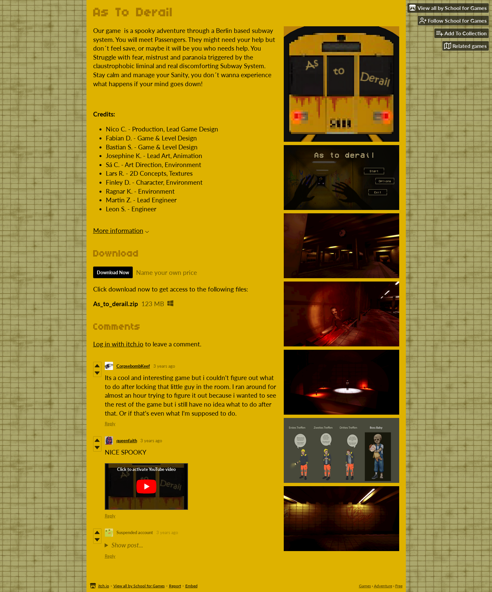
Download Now (113, 272)
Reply (110, 423)
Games (365, 585)
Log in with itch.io (118, 344)
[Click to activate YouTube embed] (146, 486)
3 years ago (164, 366)
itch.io (103, 585)
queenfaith (126, 440)
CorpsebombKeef (133, 366)
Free (399, 585)
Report (175, 585)
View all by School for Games (139, 585)
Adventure (383, 585)
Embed (191, 585)
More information (121, 230)
